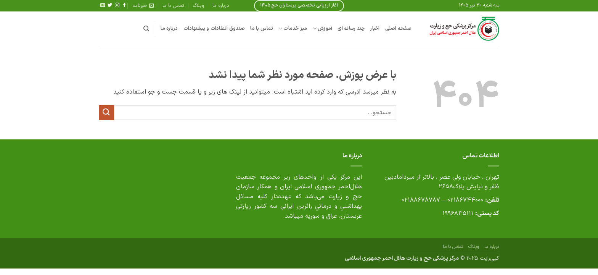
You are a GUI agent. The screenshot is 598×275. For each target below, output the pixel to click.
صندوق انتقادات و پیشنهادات (214, 28)
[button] (143, 6)
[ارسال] (106, 112)
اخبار (374, 28)
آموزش (323, 28)
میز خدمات (292, 28)
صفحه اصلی (398, 28)
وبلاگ (198, 5)
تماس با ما (173, 5)
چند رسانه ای (351, 28)
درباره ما (220, 5)
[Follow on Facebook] (124, 5)
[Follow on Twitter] (110, 5)
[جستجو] (146, 28)
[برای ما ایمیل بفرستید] (102, 5)
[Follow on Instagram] (117, 5)
